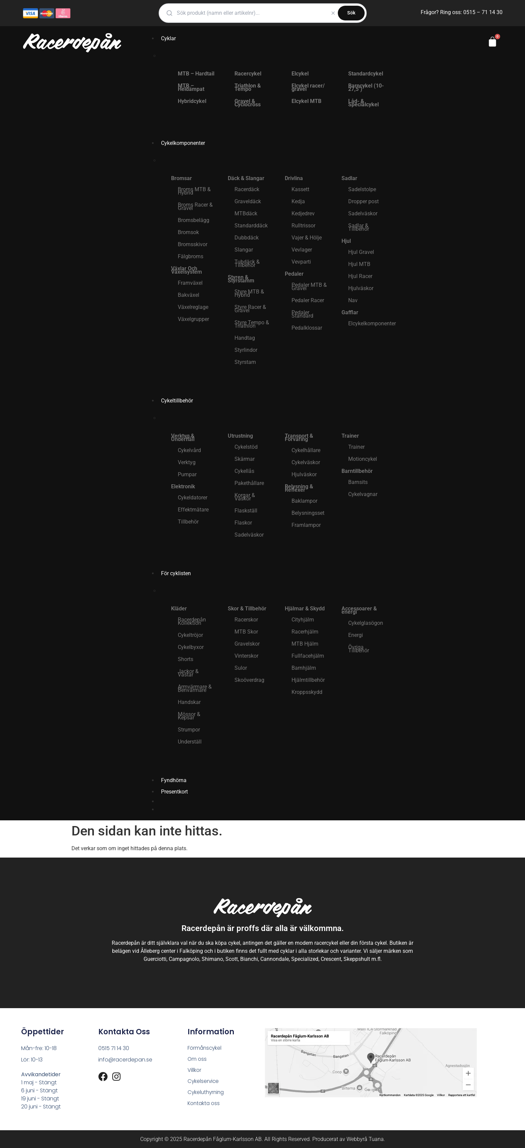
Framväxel (190, 283)
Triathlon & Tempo (247, 87)
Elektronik (183, 486)
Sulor (240, 668)
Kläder (179, 608)
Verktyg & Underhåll (183, 437)
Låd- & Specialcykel (363, 103)
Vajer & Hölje (307, 237)
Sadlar (349, 178)
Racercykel (247, 73)
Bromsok (188, 232)
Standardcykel (365, 73)
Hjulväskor (360, 288)
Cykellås (244, 471)
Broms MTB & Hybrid (194, 191)
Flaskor (243, 523)
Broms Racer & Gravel (195, 206)
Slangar (243, 250)
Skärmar (244, 459)
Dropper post (363, 201)
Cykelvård (189, 450)
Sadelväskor (362, 213)
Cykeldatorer (192, 497)
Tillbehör (188, 521)
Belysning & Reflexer (299, 488)
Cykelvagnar (362, 494)
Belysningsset (308, 513)
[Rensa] (333, 13)
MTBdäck (245, 213)
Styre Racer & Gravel (250, 309)
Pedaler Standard (302, 314)
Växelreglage (193, 307)
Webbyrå (357, 1139)
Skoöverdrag (249, 680)
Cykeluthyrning (207, 1094)
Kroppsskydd (307, 692)
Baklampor (304, 501)
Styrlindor (245, 350)
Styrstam (245, 362)
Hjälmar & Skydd (305, 608)
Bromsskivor (192, 244)
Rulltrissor (303, 225)
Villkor (195, 1071)
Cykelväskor (306, 462)
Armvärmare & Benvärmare (195, 688)
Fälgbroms (190, 256)
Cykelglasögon (365, 623)
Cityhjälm (303, 619)
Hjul (346, 241)
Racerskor (246, 619)
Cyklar (168, 38)
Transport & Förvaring (299, 437)
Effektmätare (193, 509)
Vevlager (302, 250)
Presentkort (174, 791)
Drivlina (294, 178)
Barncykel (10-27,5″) (366, 87)
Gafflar (350, 312)
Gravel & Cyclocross (247, 103)
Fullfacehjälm (308, 656)
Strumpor (189, 729)
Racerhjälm (305, 631)
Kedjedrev (303, 213)
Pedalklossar (307, 328)
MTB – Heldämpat (191, 87)
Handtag (244, 338)
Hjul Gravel (361, 252)
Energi (355, 635)
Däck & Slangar (246, 178)
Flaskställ (245, 510)
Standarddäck (251, 225)
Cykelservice (204, 1082)
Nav (353, 300)
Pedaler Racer (308, 300)
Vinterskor (246, 656)
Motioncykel (362, 459)
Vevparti (301, 262)
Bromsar (181, 178)
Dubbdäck (246, 237)
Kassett (300, 189)
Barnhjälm (304, 668)
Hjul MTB (359, 264)
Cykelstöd (246, 447)
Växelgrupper (193, 319)
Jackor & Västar (188, 673)
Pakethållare (249, 483)
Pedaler (294, 274)
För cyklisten (176, 573)
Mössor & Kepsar (189, 716)
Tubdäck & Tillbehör (247, 263)
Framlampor (306, 525)
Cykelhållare (306, 450)
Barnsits (358, 482)
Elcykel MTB (306, 101)
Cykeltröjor (190, 635)
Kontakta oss (205, 1105)
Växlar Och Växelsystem (186, 270)
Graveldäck (247, 201)
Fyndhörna (174, 780)
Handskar (189, 702)
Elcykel (300, 73)
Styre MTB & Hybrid (249, 293)
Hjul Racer (360, 276)
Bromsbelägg (193, 220)
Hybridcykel (192, 101)
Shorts (185, 659)
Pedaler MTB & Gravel (309, 286)
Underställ (190, 742)
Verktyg (187, 462)
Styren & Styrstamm (241, 279)
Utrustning (240, 436)
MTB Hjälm (305, 644)
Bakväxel (188, 295)
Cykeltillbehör (177, 400)
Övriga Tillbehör (358, 649)
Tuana (376, 1139)
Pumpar (187, 474)
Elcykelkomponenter (369, 323)
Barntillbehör (357, 471)
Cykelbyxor (191, 647)
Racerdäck (246, 189)
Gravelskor (247, 644)
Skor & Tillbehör (247, 608)
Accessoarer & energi (359, 610)
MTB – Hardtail (196, 73)
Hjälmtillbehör (308, 680)
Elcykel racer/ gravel (308, 87)
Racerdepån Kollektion (192, 621)
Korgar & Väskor (244, 497)
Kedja (298, 201)
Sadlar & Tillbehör (358, 227)
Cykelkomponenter (183, 143)
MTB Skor (246, 631)
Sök (351, 12)
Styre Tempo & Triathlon (251, 324)
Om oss (197, 1059)
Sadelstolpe (362, 189)
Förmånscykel (205, 1048)
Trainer (350, 436)
